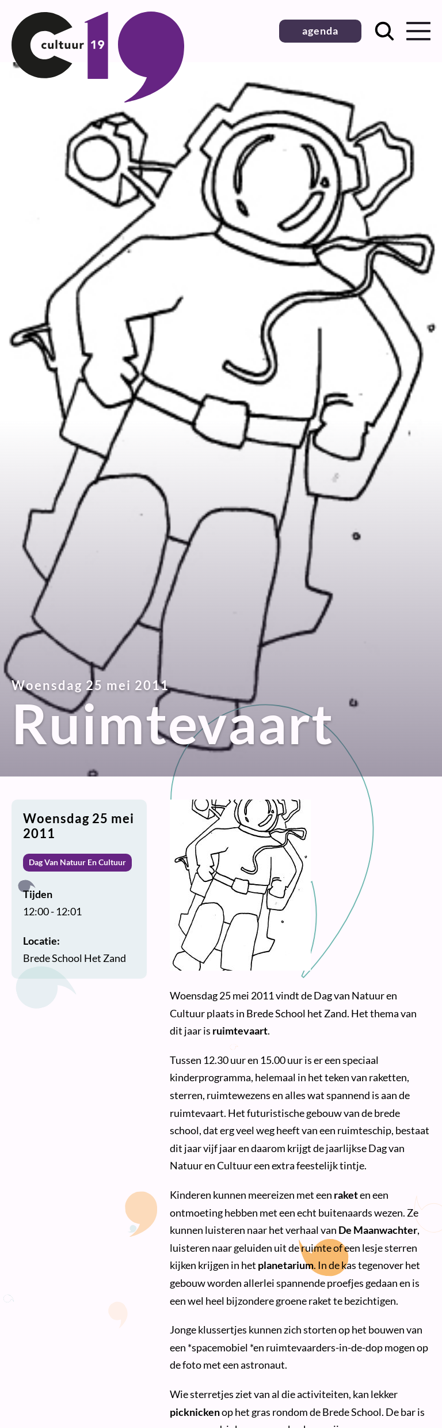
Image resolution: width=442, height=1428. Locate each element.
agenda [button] (320, 30)
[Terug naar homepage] (98, 98)
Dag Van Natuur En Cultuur (77, 862)
